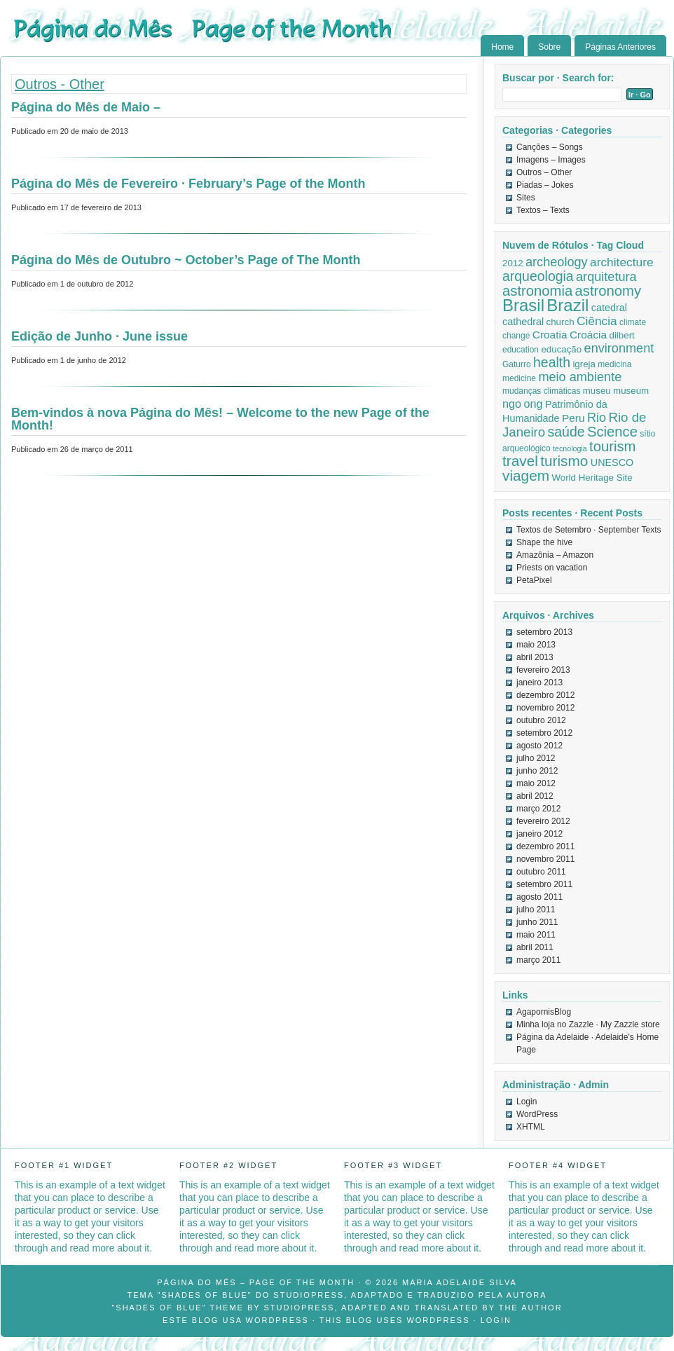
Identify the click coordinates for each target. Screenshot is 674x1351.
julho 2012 (535, 758)
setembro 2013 (544, 632)
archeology (556, 262)
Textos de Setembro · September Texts (588, 530)
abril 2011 (534, 947)
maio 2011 (536, 935)
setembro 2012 (544, 733)
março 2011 (538, 960)
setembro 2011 (544, 884)
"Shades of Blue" (205, 1295)
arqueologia (538, 276)
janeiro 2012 (539, 834)
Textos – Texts (543, 210)
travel (520, 461)
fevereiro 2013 (543, 670)
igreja (584, 364)
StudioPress (308, 1295)
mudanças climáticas (541, 391)
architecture (622, 262)
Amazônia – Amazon (554, 555)
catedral (609, 307)
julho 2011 (535, 909)
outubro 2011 (541, 872)
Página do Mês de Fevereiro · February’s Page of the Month (188, 184)
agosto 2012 (539, 745)
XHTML (530, 1127)
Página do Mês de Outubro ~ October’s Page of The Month (186, 260)
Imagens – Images (551, 160)
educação (561, 349)
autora (527, 1295)
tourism (612, 446)
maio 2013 (536, 645)
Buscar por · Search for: (558, 77)
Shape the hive (544, 542)
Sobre (549, 47)
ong (532, 403)
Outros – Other (544, 172)
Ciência (597, 321)
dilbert (621, 335)
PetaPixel (534, 580)
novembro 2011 (545, 859)
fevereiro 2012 (543, 821)
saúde (566, 431)
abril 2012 (534, 796)
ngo (511, 403)
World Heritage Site (591, 477)
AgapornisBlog (543, 1012)
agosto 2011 (539, 897)
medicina (614, 364)
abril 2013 (534, 657)
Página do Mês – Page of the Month (256, 1282)
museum (631, 390)
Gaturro (516, 364)
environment (619, 348)
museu (597, 390)
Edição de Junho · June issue (99, 336)
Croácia (588, 335)
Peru (573, 418)
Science (612, 431)
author (541, 1307)
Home (502, 47)
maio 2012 (536, 783)
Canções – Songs (549, 147)
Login (526, 1101)
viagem (525, 475)
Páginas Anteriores (620, 47)
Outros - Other (59, 84)
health (551, 362)
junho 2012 (537, 771)
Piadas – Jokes (544, 185)
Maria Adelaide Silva (459, 1282)
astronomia (537, 291)
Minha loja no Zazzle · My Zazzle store (588, 1024)
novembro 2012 (545, 708)
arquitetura (606, 277)
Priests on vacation (551, 567)
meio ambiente (579, 377)
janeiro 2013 (539, 682)
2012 (512, 263)
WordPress (537, 1114)
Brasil (523, 305)
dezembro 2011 (545, 846)
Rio (596, 418)
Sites (525, 198)
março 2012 (538, 809)
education (520, 350)
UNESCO (612, 462)
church (560, 322)
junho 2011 (537, 922)
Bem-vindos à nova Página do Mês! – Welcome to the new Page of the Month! (220, 419)
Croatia (550, 335)
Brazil (567, 305)
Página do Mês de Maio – (85, 107)
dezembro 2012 (545, 695)
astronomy (608, 291)
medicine (519, 378)
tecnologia (570, 448)
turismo (564, 461)
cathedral (523, 321)
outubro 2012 (541, 720)
